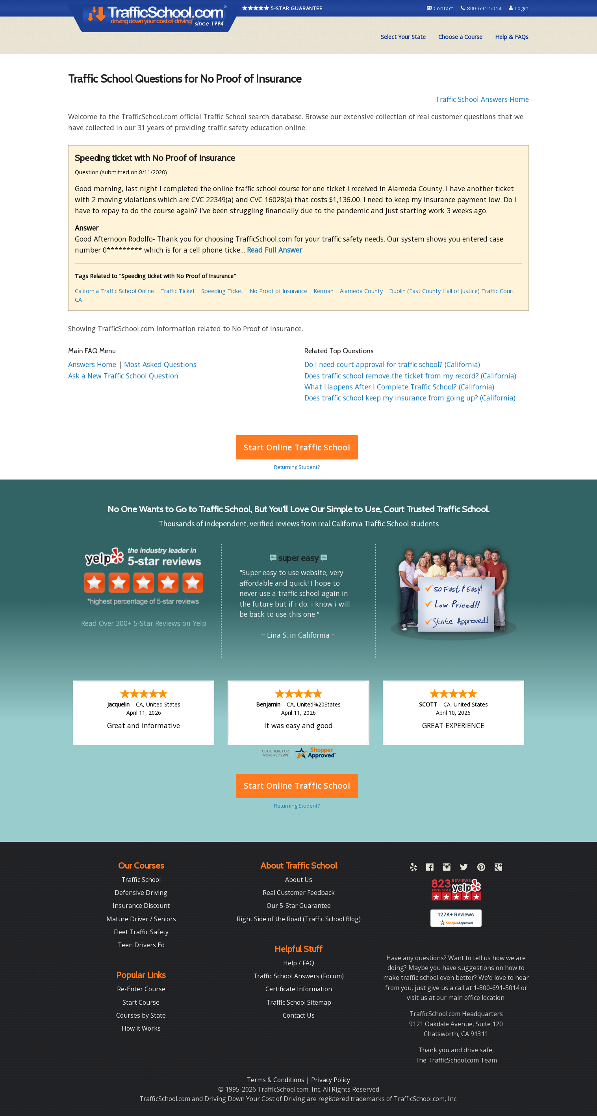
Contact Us (299, 1015)
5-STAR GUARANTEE (282, 8)
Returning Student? (297, 466)
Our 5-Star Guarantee (299, 905)
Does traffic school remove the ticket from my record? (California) (410, 375)
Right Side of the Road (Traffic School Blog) (299, 919)
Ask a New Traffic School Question (123, 375)
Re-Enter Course (141, 989)
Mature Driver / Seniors (141, 919)
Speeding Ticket (222, 291)
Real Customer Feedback (299, 892)
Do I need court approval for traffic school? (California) (392, 364)
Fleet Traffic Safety (141, 932)
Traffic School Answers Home (482, 99)
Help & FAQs (511, 37)
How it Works (141, 1028)
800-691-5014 (482, 8)
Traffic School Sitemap (298, 1002)
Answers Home (93, 364)
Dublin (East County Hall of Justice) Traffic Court (451, 291)
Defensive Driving (141, 892)
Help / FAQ (298, 963)
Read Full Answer (274, 250)
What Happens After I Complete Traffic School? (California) (399, 386)
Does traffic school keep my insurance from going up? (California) (409, 397)
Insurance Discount (141, 905)
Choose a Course (460, 37)
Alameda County (361, 291)
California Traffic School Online (114, 291)
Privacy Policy (330, 1079)
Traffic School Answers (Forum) (298, 976)
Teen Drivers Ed (141, 945)
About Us (298, 879)
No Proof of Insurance (278, 291)
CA (78, 299)
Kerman (323, 291)
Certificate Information (298, 989)
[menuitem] (403, 37)
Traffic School (141, 879)
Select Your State (403, 37)
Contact (441, 8)
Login (519, 8)
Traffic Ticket (177, 291)
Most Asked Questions (160, 364)
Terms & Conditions (276, 1079)
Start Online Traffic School (297, 447)
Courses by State (141, 1015)
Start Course (140, 1002)
